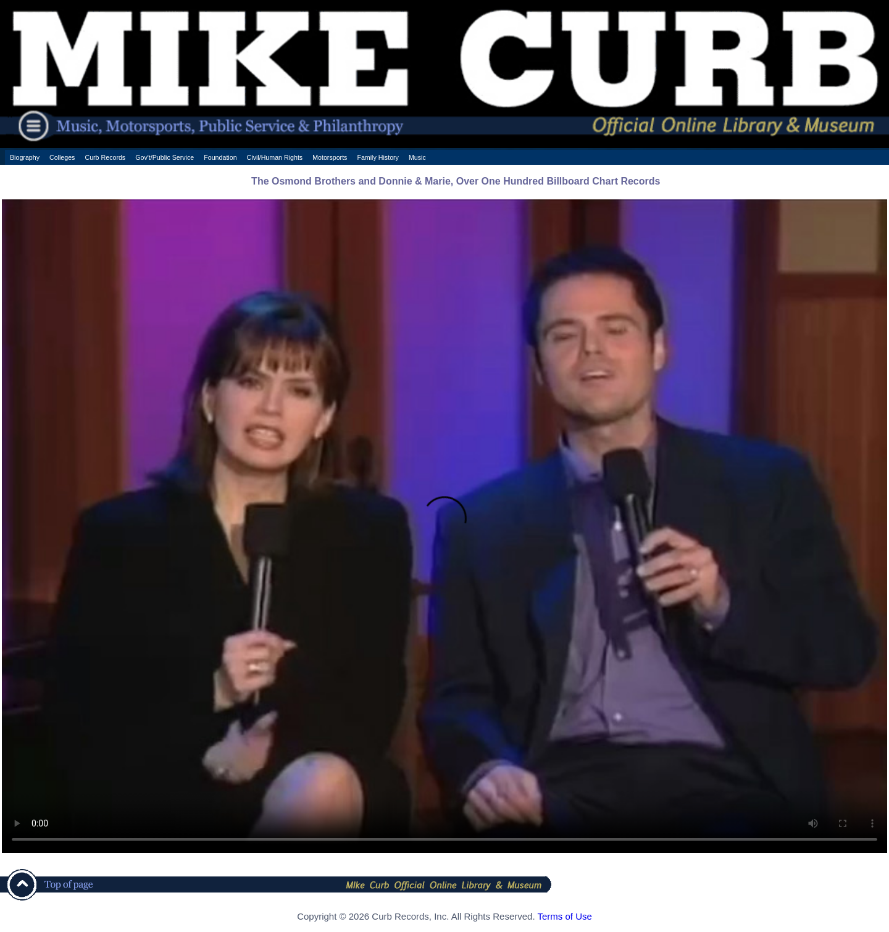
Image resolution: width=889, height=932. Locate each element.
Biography (25, 157)
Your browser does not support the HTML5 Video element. (444, 526)
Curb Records (105, 157)
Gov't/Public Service (164, 157)
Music (417, 157)
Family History (378, 157)
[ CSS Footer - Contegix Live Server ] (444, 928)
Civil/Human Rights (275, 157)
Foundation (220, 157)
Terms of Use (564, 916)
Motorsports (329, 157)
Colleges (62, 157)
